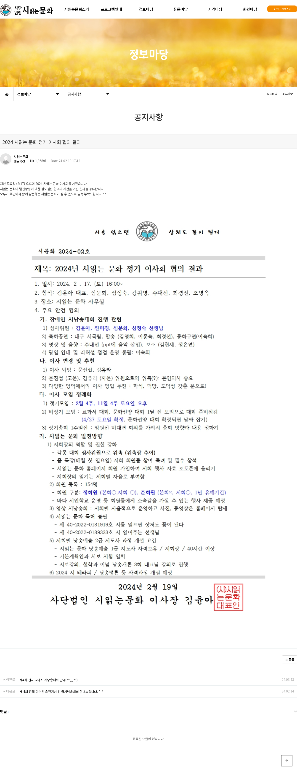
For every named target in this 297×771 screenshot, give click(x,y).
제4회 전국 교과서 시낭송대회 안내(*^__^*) (49, 580)
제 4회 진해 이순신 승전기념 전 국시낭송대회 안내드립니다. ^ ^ (61, 592)
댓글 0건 (19, 161)
